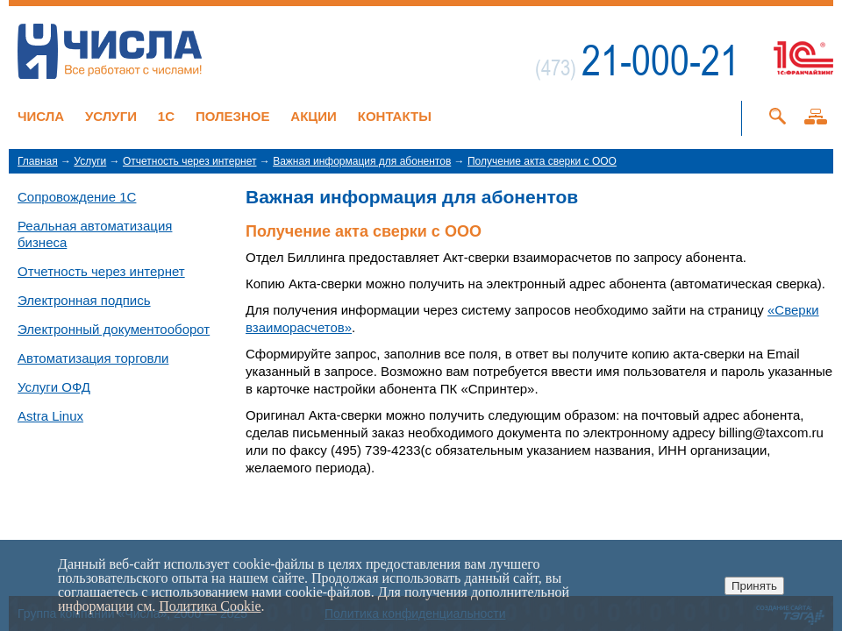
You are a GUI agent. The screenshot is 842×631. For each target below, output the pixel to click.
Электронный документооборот (114, 329)
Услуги (111, 116)
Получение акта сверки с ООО (542, 161)
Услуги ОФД (54, 386)
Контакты (395, 116)
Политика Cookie (209, 606)
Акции (313, 116)
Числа (41, 116)
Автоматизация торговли (93, 358)
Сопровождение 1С (77, 196)
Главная (38, 161)
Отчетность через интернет (190, 161)
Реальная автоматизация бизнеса (95, 234)
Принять (754, 585)
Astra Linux (50, 415)
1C (166, 116)
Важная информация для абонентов (362, 161)
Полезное (233, 116)
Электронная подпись (84, 300)
